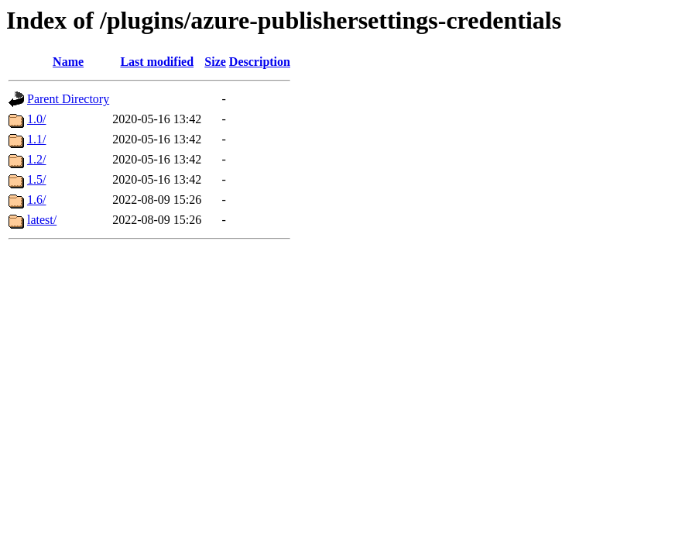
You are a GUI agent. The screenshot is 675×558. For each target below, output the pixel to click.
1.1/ (36, 139)
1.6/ (36, 199)
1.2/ (36, 159)
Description (259, 61)
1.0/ (36, 119)
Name (68, 61)
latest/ (42, 219)
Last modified (157, 61)
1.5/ (36, 179)
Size (215, 61)
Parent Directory (68, 98)
